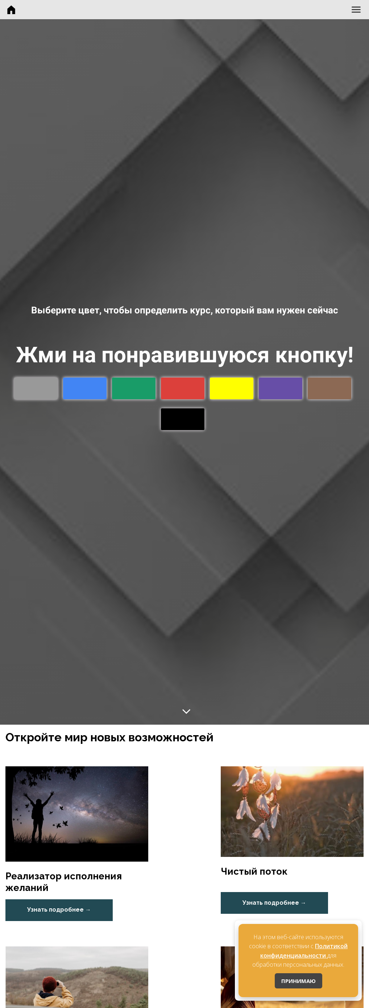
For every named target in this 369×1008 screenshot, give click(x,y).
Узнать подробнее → (59, 909)
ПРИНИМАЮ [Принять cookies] (298, 980)
